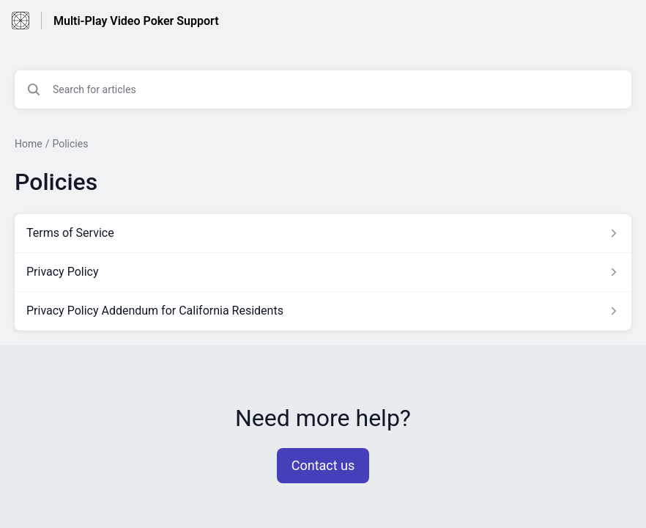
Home (28, 144)
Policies (70, 144)
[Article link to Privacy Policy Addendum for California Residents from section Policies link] (323, 311)
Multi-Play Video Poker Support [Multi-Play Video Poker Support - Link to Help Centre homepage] (136, 21)
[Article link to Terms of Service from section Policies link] (323, 233)
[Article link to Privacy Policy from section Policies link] (323, 272)
